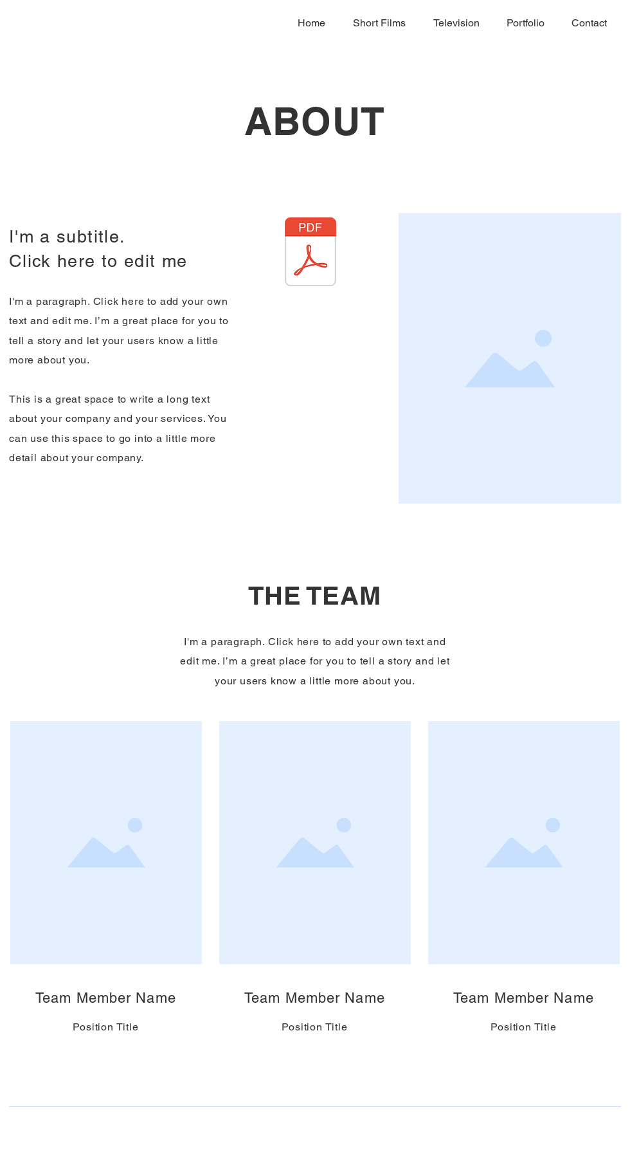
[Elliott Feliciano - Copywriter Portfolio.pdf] (310, 253)
